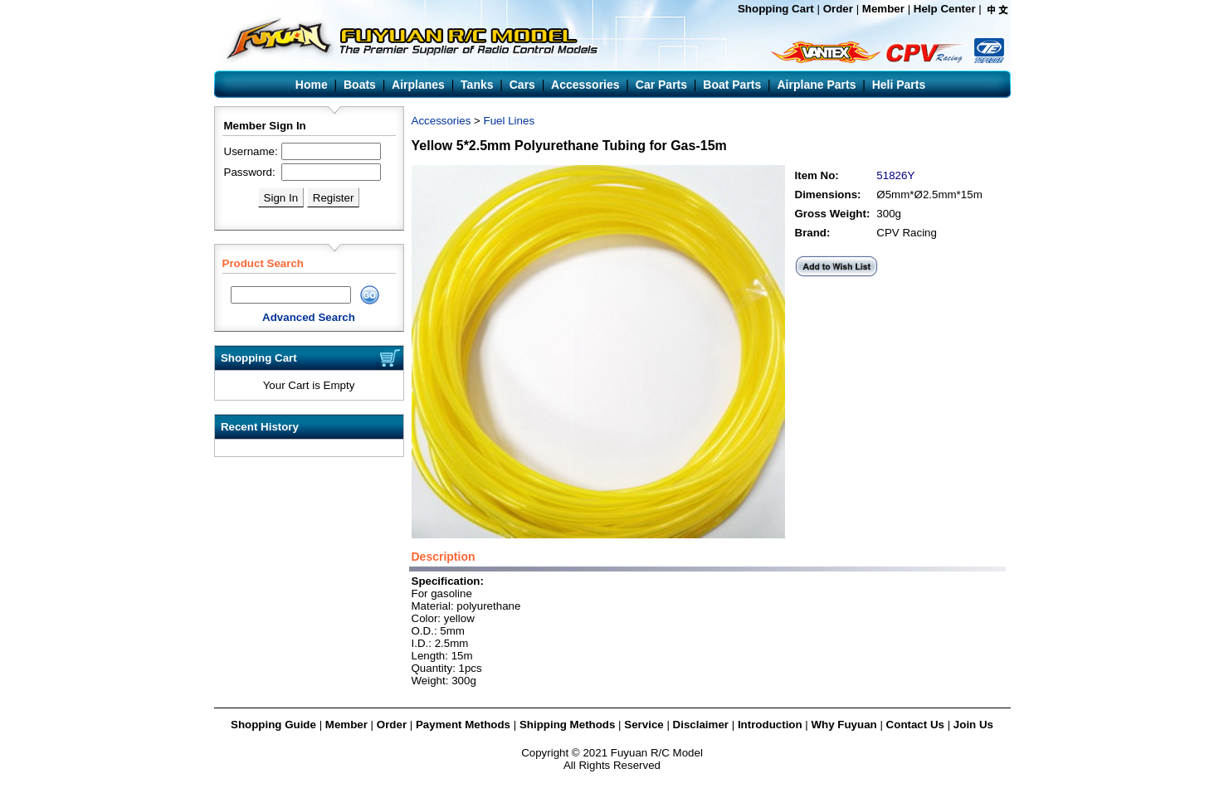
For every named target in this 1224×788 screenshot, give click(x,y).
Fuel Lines (509, 120)
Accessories (441, 120)
